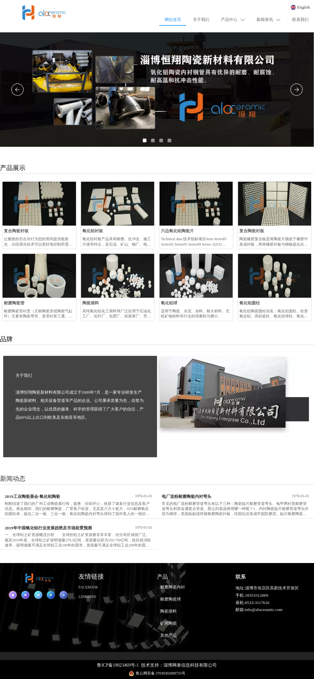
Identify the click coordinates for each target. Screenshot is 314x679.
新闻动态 (12, 478)
